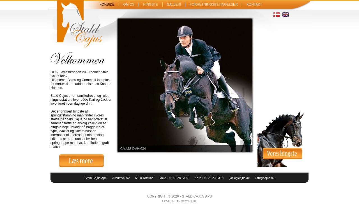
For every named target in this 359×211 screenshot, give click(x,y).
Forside (107, 4)
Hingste (150, 4)
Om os (128, 4)
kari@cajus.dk (264, 178)
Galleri (174, 4)
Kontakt (254, 4)
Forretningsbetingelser (214, 4)
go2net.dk (189, 201)
